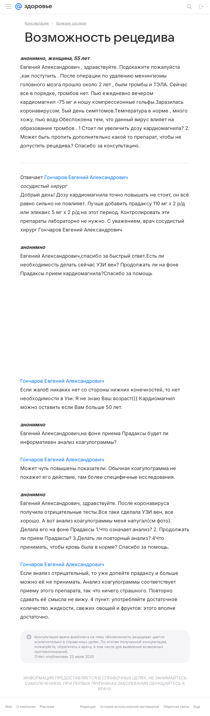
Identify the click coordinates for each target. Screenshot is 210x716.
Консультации (37, 23)
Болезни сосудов (71, 23)
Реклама (47, 707)
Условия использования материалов (129, 707)
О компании (26, 707)
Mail (8, 707)
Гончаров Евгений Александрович (86, 177)
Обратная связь (176, 707)
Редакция (88, 707)
